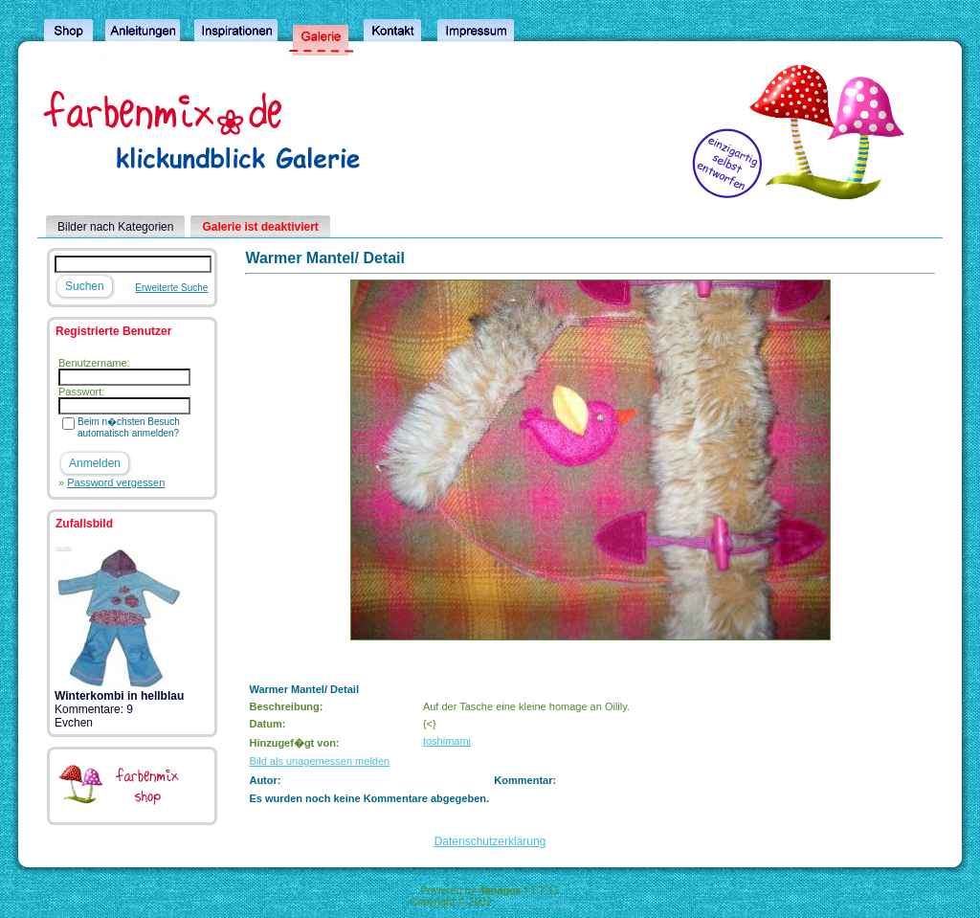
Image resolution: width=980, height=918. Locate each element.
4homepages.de (532, 901)
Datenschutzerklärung (490, 841)
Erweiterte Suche (171, 287)
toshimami (447, 741)
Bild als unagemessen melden (319, 761)
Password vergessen (116, 482)
